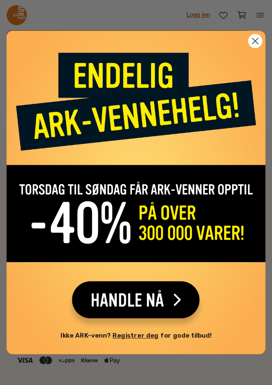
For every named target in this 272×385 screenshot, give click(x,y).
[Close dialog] (255, 43)
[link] (135, 186)
